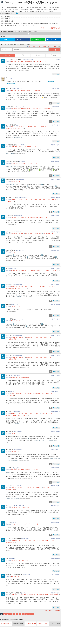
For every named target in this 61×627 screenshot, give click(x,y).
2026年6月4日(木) (6, 623)
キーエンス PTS (33, 46)
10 (29, 614)
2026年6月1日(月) (43, 623)
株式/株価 (52, 610)
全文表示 (56, 74)
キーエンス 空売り (53, 46)
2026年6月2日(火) (30, 623)
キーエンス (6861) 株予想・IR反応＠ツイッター (31, 2)
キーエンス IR (43, 46)
